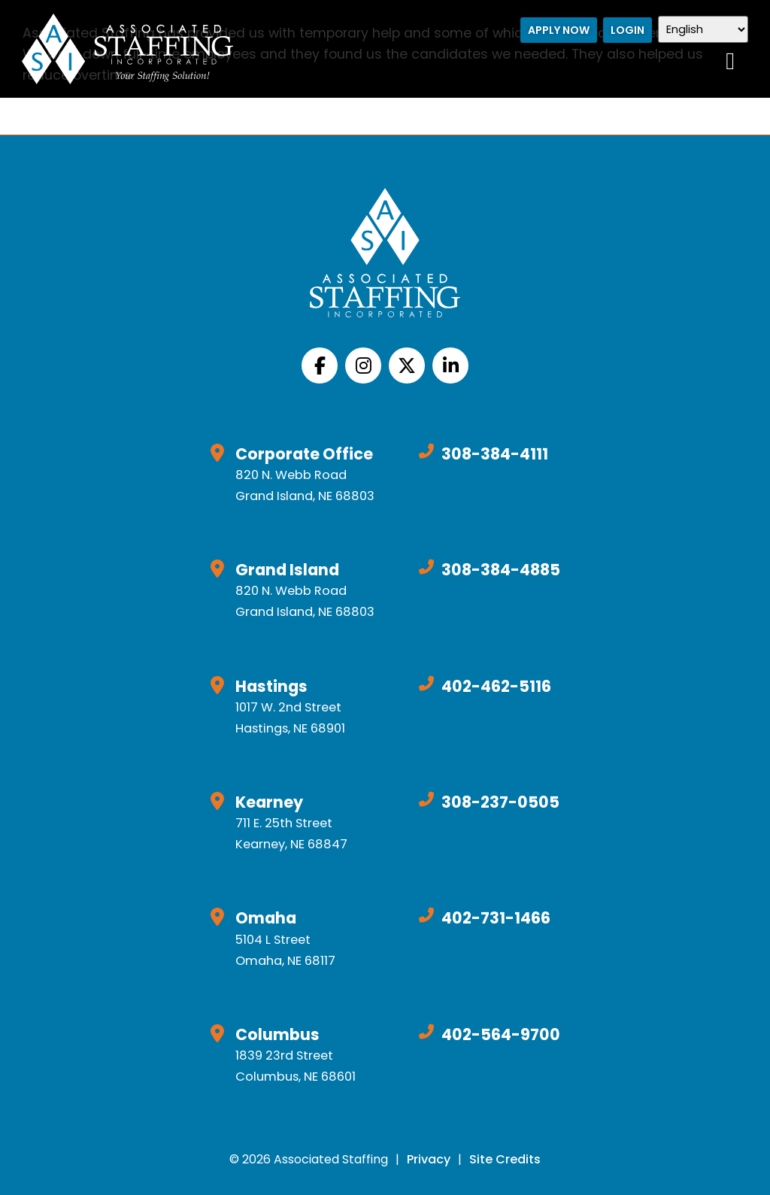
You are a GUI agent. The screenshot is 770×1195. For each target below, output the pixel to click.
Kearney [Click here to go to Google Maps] (269, 802)
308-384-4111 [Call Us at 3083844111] (494, 454)
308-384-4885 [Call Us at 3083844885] (500, 570)
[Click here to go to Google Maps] (217, 453)
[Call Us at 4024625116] (426, 683)
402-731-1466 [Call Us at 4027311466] (495, 918)
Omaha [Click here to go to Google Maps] (265, 918)
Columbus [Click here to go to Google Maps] (277, 1034)
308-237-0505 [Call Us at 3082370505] (500, 802)
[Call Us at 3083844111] (426, 451)
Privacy (428, 1159)
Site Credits (505, 1159)
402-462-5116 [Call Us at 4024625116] (496, 686)
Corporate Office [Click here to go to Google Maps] (304, 454)
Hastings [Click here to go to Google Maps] (271, 686)
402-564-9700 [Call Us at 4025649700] (500, 1034)
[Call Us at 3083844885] (426, 567)
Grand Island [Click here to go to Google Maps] (287, 570)
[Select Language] (705, 29)
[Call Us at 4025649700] (426, 1031)
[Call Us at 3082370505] (426, 799)
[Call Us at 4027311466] (426, 915)
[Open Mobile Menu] (732, 61)
